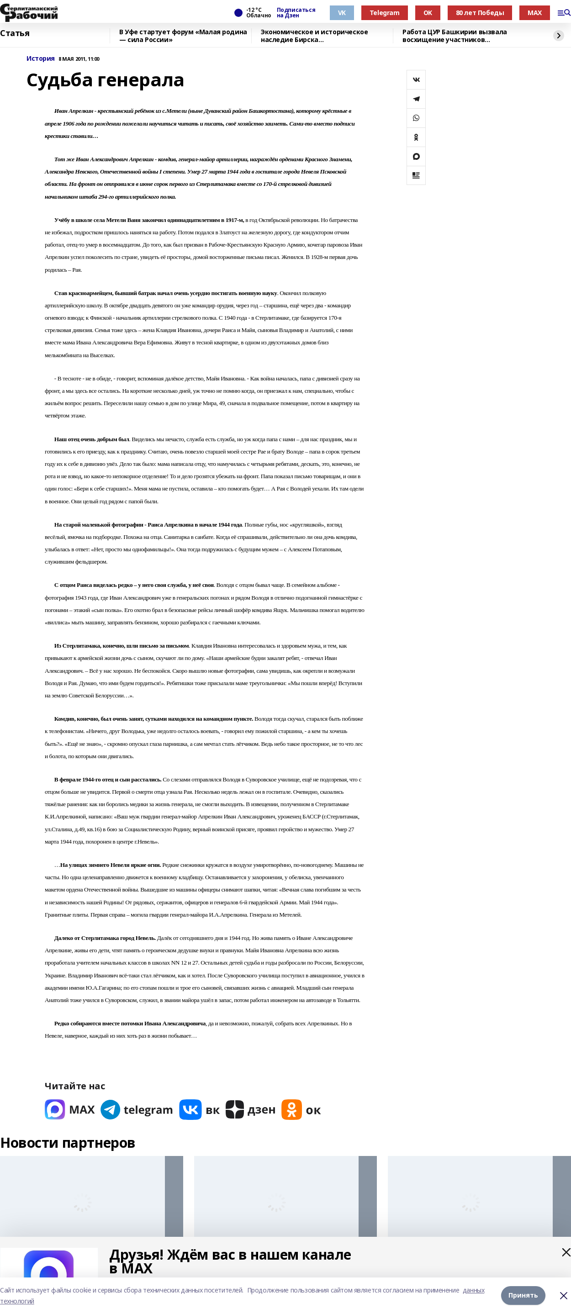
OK (427, 12)
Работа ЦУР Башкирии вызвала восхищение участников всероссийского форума (454, 35)
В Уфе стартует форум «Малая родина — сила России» (183, 35)
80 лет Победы (480, 12)
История (40, 59)
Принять (523, 1295)
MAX (535, 12)
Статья (14, 33)
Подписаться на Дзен (296, 12)
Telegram (385, 12)
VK (342, 12)
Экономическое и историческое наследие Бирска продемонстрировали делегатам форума (316, 35)
